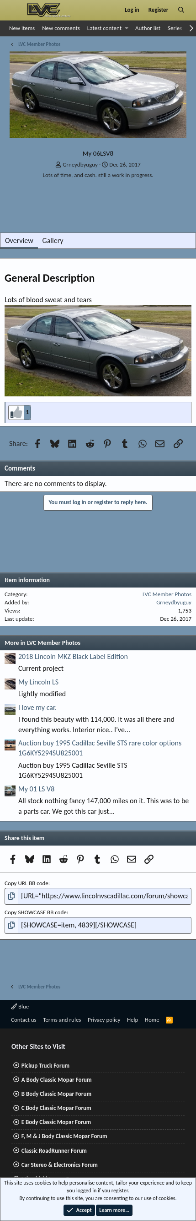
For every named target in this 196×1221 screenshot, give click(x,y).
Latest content (104, 28)
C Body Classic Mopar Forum (56, 1107)
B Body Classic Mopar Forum (56, 1093)
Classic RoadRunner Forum (54, 1150)
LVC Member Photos (167, 594)
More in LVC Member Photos (42, 643)
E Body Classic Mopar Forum (56, 1122)
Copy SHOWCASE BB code (36, 912)
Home (152, 1019)
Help (132, 1019)
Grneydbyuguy (80, 164)
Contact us (24, 1019)
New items (22, 28)
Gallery (53, 240)
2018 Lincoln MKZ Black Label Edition (73, 656)
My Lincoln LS (38, 682)
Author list (147, 28)
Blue (20, 1006)
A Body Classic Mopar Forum (56, 1079)
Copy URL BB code (26, 883)
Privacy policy (104, 1019)
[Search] (181, 10)
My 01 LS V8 (36, 789)
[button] (127, 28)
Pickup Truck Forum (45, 1065)
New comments (61, 28)
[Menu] (15, 10)
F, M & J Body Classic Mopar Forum (64, 1136)
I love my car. (37, 707)
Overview (19, 240)
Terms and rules (62, 1019)
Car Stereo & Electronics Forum (59, 1164)
